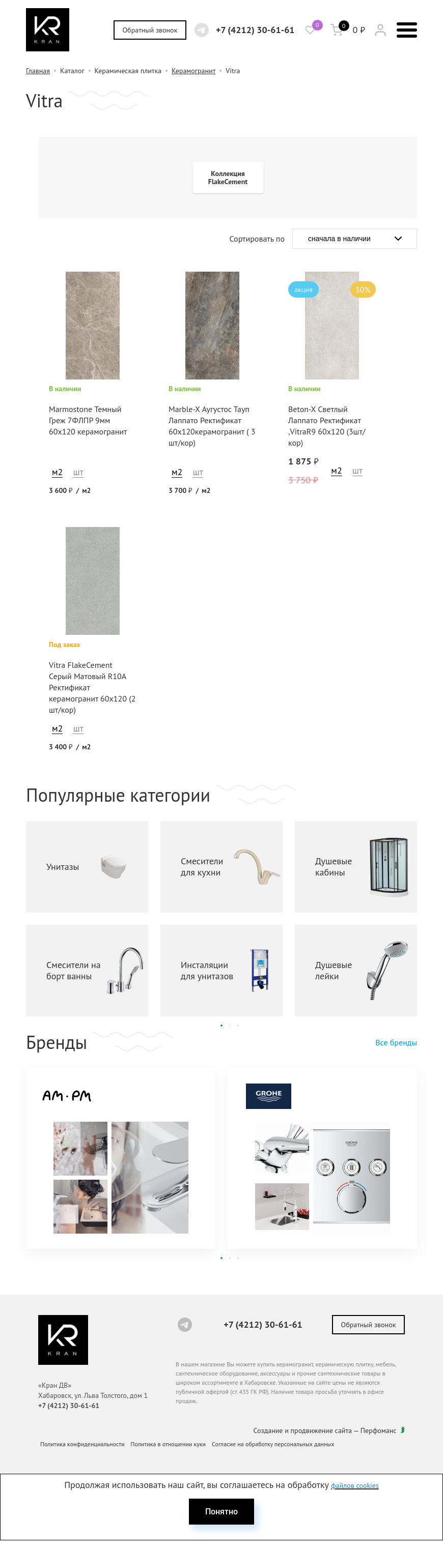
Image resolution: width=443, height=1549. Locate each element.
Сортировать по (257, 238)
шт (78, 472)
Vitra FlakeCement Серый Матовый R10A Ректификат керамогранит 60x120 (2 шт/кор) (92, 687)
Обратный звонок (150, 30)
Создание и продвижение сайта (303, 1430)
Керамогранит (193, 70)
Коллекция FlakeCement (227, 177)
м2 (57, 472)
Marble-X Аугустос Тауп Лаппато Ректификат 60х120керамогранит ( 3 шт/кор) (212, 426)
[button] (221, 1026)
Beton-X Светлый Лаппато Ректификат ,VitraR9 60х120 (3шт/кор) (326, 426)
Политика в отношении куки (168, 1444)
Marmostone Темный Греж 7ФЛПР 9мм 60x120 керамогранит (88, 420)
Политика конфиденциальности (82, 1444)
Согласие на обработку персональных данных (273, 1444)
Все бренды (396, 1042)
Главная (38, 70)
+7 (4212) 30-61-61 (255, 29)
